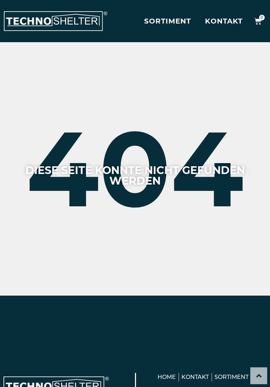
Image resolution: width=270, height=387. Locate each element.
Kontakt (224, 21)
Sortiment (167, 21)
